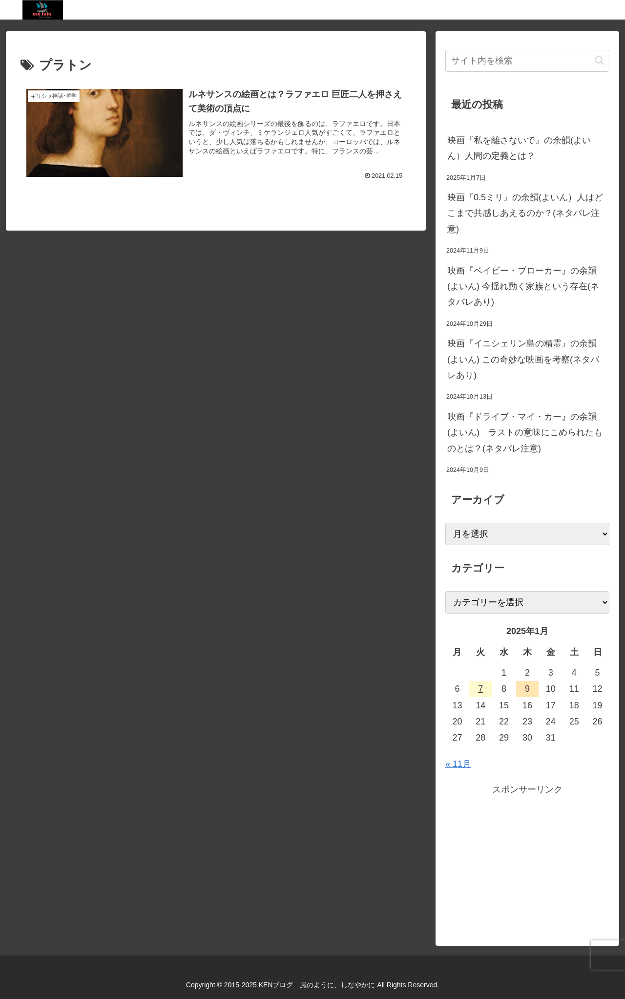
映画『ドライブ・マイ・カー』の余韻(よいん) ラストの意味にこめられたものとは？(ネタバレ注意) (525, 432)
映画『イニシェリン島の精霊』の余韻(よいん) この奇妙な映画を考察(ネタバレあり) (523, 359)
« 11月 (458, 764)
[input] (527, 61)
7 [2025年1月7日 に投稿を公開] (480, 689)
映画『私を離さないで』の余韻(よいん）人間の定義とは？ (519, 148)
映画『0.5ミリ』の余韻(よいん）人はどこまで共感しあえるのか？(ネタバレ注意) (525, 213)
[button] (599, 60)
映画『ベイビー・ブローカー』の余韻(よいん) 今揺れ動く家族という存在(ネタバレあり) (523, 286)
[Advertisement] (527, 866)
